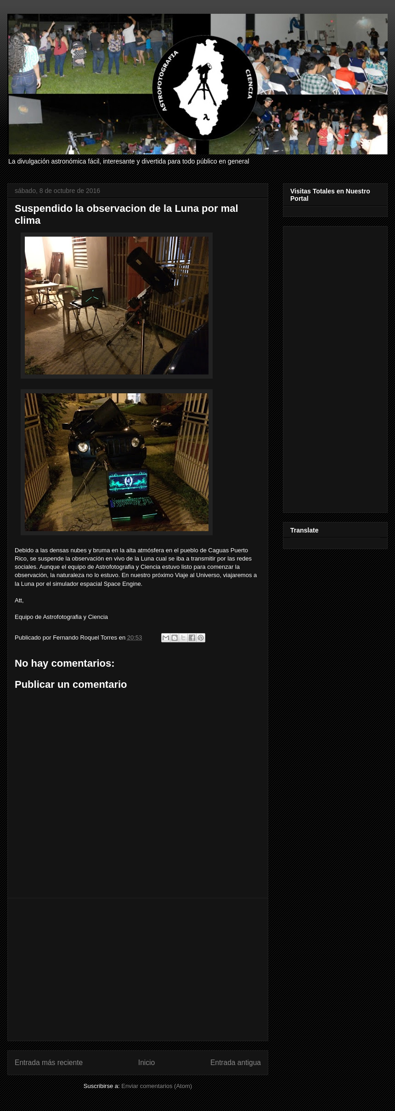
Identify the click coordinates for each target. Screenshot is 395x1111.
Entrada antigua (235, 1062)
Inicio (146, 1062)
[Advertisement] (138, 969)
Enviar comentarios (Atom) (156, 1086)
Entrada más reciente (49, 1062)
